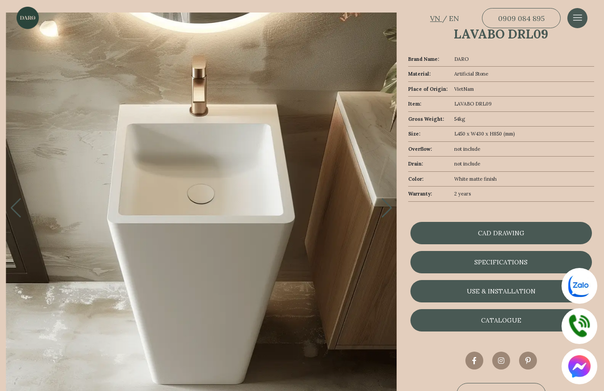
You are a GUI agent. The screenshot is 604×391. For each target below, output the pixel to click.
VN (436, 18)
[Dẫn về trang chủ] (28, 18)
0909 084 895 (521, 18)
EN (454, 18)
